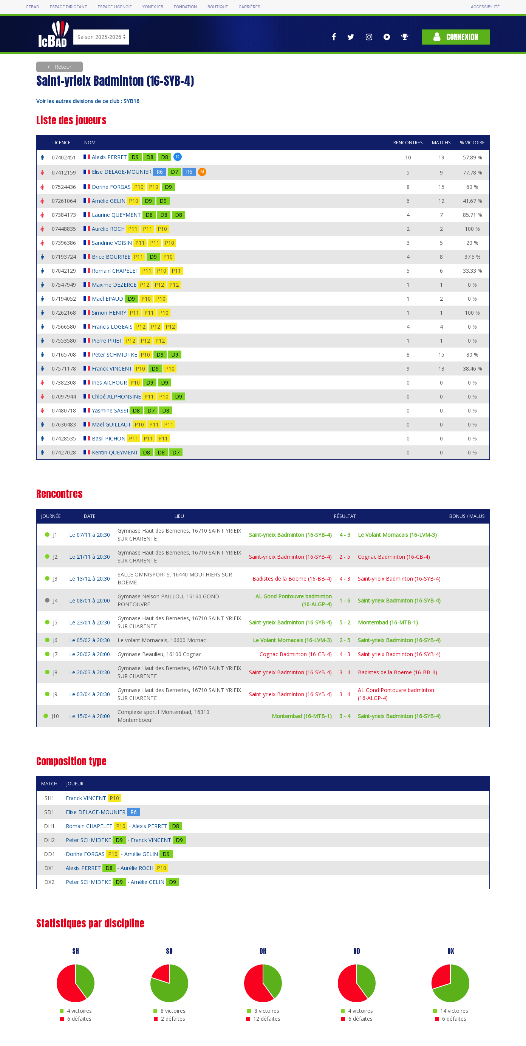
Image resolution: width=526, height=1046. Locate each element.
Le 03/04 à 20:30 (89, 694)
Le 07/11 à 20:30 (89, 534)
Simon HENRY (110, 312)
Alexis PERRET (110, 157)
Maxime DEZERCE (115, 284)
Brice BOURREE (112, 256)
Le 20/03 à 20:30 (89, 672)
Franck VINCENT (113, 368)
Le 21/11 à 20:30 (89, 556)
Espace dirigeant (68, 7)
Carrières (249, 7)
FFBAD (32, 7)
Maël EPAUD (108, 298)
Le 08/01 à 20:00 (89, 600)
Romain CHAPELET (116, 270)
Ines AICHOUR (110, 382)
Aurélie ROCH (109, 228)
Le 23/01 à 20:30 (89, 622)
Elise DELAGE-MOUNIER (122, 171)
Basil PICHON (109, 438)
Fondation (185, 7)
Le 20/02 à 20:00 (89, 654)
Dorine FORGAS (112, 186)
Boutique (217, 7)
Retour (62, 66)
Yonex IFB (152, 7)
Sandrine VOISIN (112, 242)
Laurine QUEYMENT (117, 214)
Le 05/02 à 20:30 (89, 640)
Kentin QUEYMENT (116, 452)
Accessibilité (485, 7)
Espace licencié (115, 7)
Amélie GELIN (109, 200)
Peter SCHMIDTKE (115, 354)
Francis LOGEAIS (113, 326)
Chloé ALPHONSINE (117, 396)
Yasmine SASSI (111, 410)
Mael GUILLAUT (112, 424)
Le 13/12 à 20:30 (89, 578)
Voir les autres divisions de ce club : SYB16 (87, 101)
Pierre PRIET (108, 340)
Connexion (455, 37)
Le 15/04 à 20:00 (89, 716)
